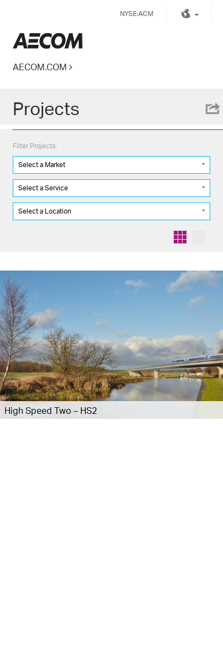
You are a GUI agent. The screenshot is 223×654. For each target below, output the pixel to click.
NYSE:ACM (136, 13)
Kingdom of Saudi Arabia (47, 41)
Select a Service (43, 188)
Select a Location (44, 211)
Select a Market (41, 164)
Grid (180, 237)
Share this (212, 108)
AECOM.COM (40, 66)
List (198, 237)
